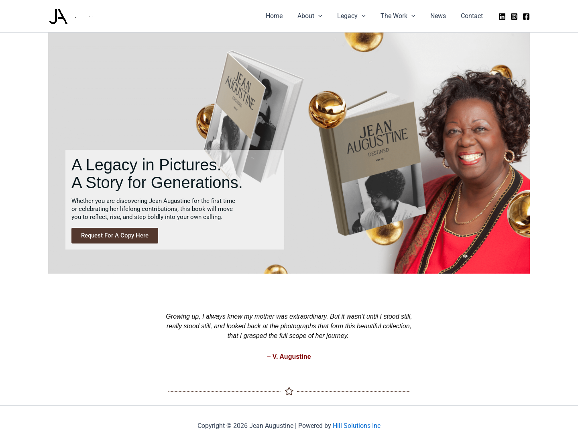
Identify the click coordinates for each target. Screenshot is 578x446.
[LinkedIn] (502, 16)
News (441, 16)
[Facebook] (526, 16)
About (319, 16)
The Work (403, 16)
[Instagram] (514, 16)
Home (285, 16)
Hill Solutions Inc (357, 426)
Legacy (359, 16)
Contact (473, 16)
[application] (328, 16)
